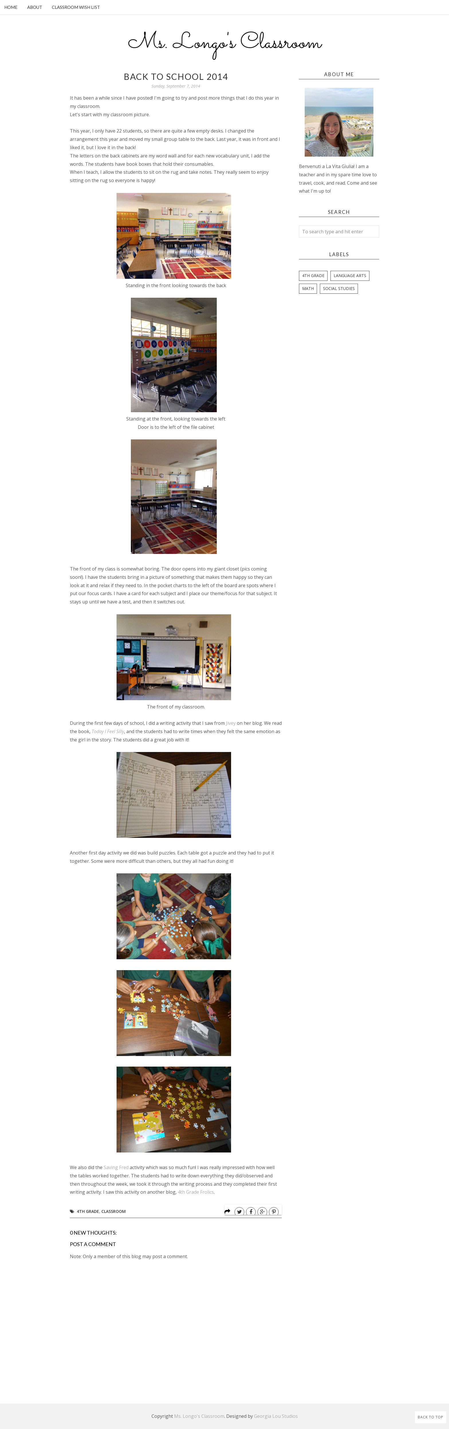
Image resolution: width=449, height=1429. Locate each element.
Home (10, 7)
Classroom (113, 1211)
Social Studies (339, 288)
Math (308, 288)
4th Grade (88, 1211)
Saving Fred (116, 1167)
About (34, 7)
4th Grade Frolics (196, 1192)
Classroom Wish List (76, 7)
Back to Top (430, 1417)
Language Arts (350, 275)
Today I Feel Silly (108, 731)
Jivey (231, 723)
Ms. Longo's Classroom (224, 43)
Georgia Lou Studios (276, 1416)
